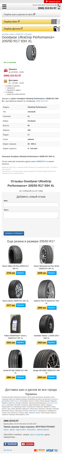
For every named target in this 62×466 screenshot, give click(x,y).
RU (5, 450)
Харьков (32, 412)
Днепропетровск (52, 403)
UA (11, 450)
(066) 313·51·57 (47, 8)
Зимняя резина (43, 430)
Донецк (4, 405)
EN (8, 450)
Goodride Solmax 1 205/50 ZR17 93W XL (46, 337)
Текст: (6, 210)
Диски (12, 430)
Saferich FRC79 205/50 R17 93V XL (46, 302)
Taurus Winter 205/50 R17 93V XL (15, 301)
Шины (6, 430)
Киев (11, 406)
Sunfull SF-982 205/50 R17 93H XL (15, 371)
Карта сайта (21, 430)
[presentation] (22, 225)
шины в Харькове (37, 435)
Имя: (6, 201)
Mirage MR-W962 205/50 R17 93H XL (46, 371)
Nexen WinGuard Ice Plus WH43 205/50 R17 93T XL (46, 267)
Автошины (31, 430)
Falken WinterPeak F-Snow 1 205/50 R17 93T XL (15, 337)
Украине (16, 401)
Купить (20, 273)
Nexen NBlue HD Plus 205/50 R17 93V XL (15, 267)
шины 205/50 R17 (38, 161)
